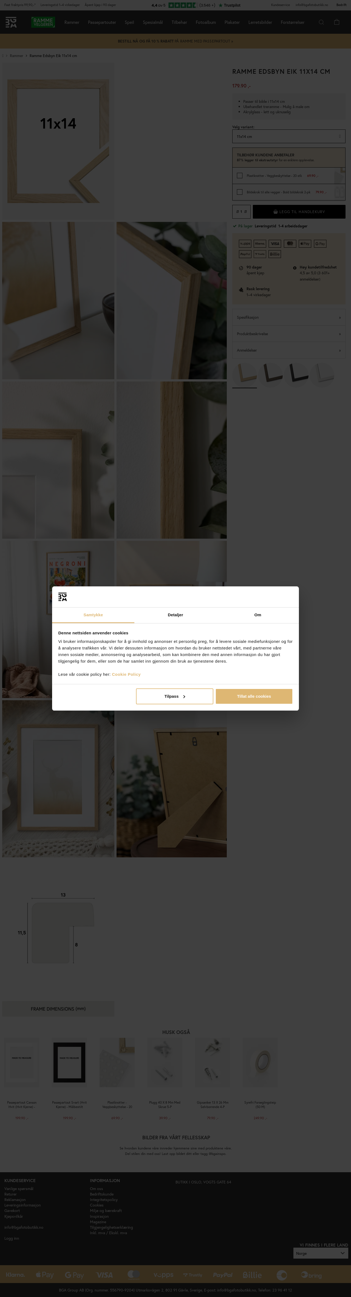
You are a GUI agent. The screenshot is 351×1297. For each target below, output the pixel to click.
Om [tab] (257, 614)
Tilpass (175, 696)
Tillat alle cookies (254, 696)
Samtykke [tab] (93, 614)
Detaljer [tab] (175, 614)
